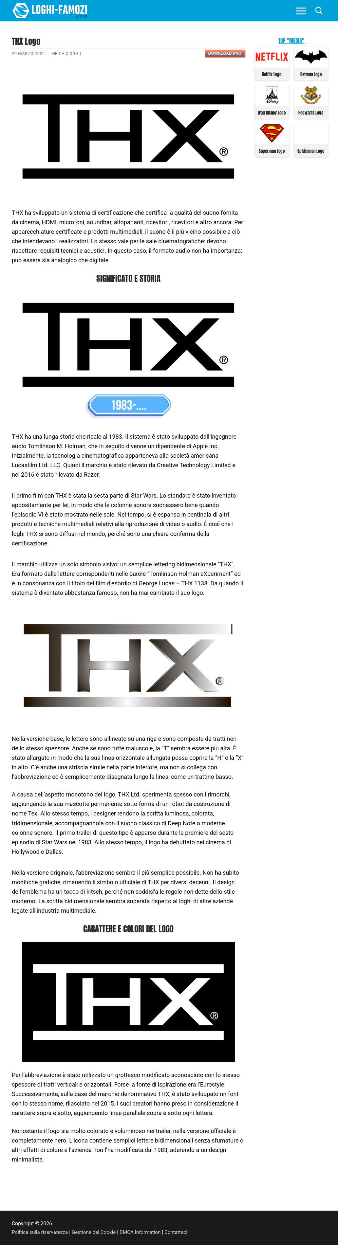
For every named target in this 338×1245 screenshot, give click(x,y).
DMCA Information (144, 1232)
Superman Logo (272, 150)
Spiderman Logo (310, 150)
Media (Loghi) (67, 53)
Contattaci (182, 1232)
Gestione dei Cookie (97, 1232)
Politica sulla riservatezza (41, 1232)
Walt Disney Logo (272, 112)
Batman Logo (311, 74)
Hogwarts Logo (310, 112)
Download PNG (224, 53)
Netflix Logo (271, 74)
